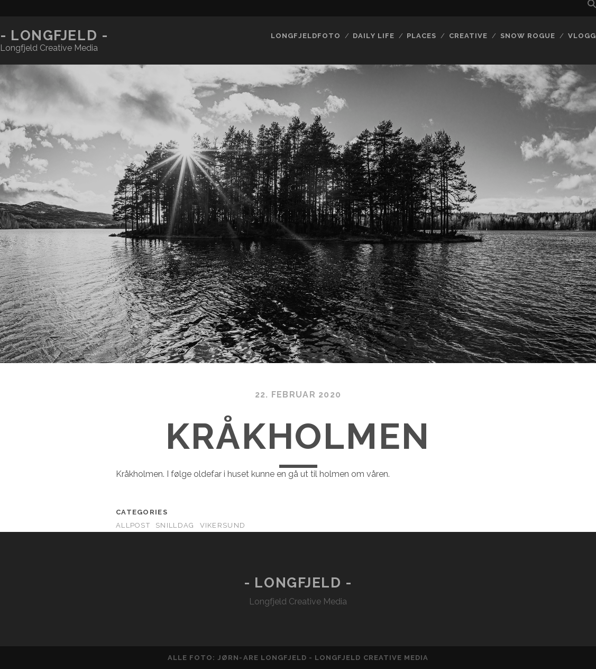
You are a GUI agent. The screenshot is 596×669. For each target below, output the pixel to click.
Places (421, 36)
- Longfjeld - (54, 35)
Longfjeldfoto (306, 36)
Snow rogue (527, 36)
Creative (468, 36)
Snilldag (174, 525)
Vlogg (582, 36)
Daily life (373, 36)
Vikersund (223, 525)
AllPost (133, 525)
